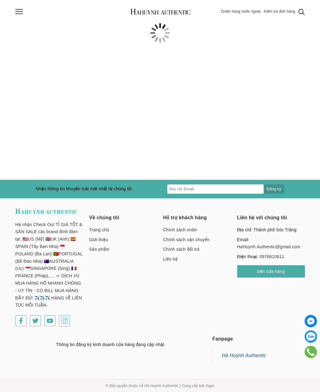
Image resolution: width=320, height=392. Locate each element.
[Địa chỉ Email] (215, 189)
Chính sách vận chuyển (186, 239)
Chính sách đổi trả (181, 249)
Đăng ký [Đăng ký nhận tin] (274, 189)
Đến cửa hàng (271, 271)
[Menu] (19, 11)
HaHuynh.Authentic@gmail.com (268, 246)
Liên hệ (170, 259)
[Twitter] (35, 320)
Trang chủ (99, 229)
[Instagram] (64, 320)
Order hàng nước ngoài (241, 11)
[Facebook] (20, 320)
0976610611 (272, 256)
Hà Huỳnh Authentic (244, 355)
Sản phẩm (99, 249)
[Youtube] (49, 320)
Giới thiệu (98, 239)
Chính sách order (180, 229)
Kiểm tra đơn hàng (279, 11)
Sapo (209, 386)
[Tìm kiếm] (301, 11)
